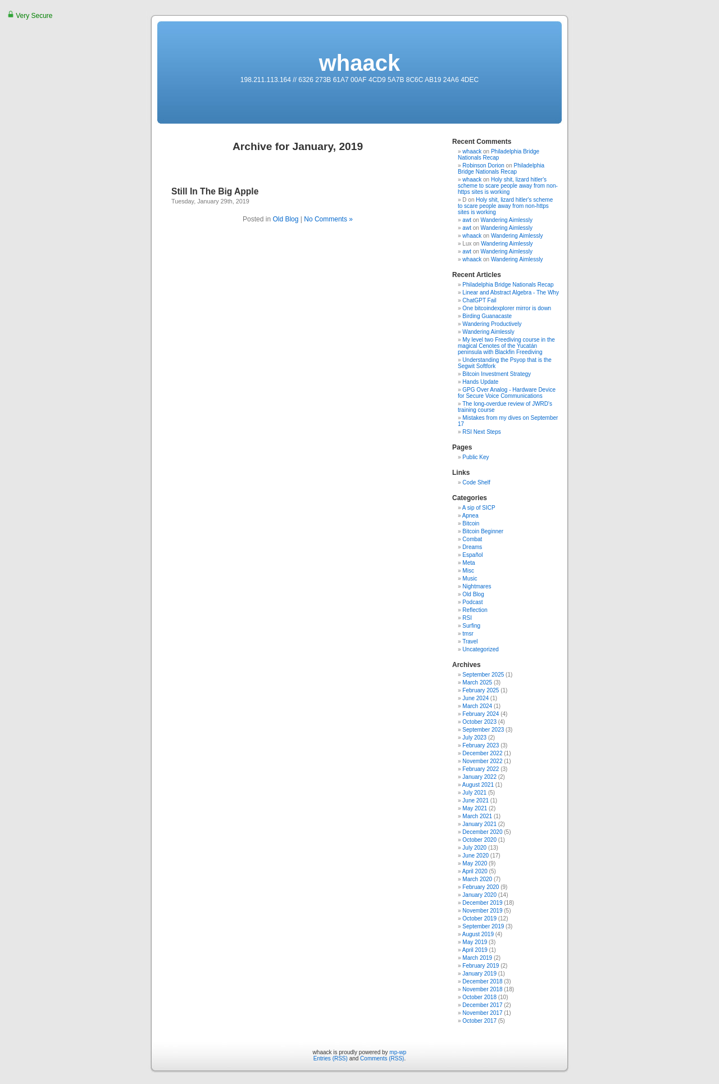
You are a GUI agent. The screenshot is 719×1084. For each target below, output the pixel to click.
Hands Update (480, 382)
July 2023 (474, 737)
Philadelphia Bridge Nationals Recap (498, 154)
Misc (468, 571)
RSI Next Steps (481, 432)
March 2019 (477, 958)
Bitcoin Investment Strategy (496, 374)
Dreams (472, 547)
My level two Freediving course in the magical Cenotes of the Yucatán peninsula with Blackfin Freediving (506, 346)
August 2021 (478, 785)
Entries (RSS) (330, 1058)
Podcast (472, 602)
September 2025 (483, 675)
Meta (468, 563)
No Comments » (328, 219)
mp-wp (397, 1052)
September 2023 (483, 730)
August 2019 (478, 934)
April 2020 (475, 871)
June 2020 (475, 855)
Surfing (471, 626)
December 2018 (482, 981)
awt (466, 220)
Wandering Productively (491, 324)
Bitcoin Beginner (482, 531)
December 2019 (482, 903)
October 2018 (479, 997)
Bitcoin (470, 523)
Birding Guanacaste (487, 316)
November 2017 (482, 1013)
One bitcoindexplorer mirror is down (506, 308)
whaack (360, 63)
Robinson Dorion (483, 165)
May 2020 (474, 863)
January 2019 (479, 973)
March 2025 (477, 682)
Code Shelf (476, 482)
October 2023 (479, 722)
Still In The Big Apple (214, 191)
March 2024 (477, 706)
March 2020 (477, 879)
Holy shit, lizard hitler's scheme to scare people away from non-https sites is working (508, 185)
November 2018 (482, 989)
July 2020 (474, 848)
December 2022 (482, 753)
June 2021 (475, 800)
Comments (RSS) (382, 1058)
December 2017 (482, 1005)
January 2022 (479, 777)
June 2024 (475, 698)
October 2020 (479, 840)
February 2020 (480, 887)
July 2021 (474, 793)
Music (469, 578)
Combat (472, 539)
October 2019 (479, 918)
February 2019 (480, 966)
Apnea (470, 515)
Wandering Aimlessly (507, 220)
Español (472, 555)
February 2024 (480, 714)
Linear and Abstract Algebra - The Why (510, 292)
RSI (467, 618)
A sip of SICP (478, 508)
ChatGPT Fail (479, 300)
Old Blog (285, 219)
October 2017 (479, 1021)
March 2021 (477, 816)
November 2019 (482, 911)
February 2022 (480, 769)
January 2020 (479, 895)
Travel (469, 641)
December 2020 (482, 832)
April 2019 (475, 950)
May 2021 (474, 808)
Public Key (475, 457)
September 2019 (483, 926)
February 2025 (480, 690)
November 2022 (482, 761)
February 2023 (480, 745)
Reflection (474, 610)
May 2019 (474, 942)
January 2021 (479, 824)
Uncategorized (480, 649)
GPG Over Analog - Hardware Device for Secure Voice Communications (507, 393)
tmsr (467, 634)
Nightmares (476, 586)
